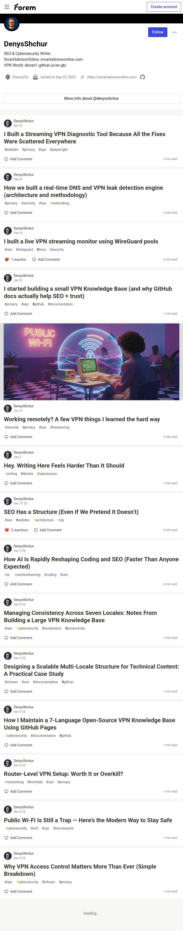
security (28, 203)
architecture (43, 520)
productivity (75, 628)
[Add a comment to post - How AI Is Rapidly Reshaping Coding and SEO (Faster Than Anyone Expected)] (18, 584)
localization (51, 628)
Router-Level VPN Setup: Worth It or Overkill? (63, 774)
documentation (60, 304)
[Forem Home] (25, 7)
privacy (28, 149)
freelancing (59, 427)
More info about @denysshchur (91, 98)
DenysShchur (24, 121)
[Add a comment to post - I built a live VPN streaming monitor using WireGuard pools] (15, 259)
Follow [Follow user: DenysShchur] (157, 32)
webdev (11, 149)
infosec (11, 682)
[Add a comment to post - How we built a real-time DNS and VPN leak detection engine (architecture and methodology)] (18, 213)
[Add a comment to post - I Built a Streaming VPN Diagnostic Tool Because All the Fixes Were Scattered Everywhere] (18, 159)
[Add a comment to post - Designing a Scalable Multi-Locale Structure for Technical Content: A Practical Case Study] (18, 691)
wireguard (24, 249)
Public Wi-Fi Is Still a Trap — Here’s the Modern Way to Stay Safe (88, 820)
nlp (60, 520)
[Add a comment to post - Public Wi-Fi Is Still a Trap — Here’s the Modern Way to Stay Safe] (18, 838)
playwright (59, 149)
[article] (91, 399)
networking (59, 203)
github (38, 304)
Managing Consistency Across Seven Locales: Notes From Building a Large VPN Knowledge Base (80, 617)
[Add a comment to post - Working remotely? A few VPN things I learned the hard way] (18, 437)
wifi (34, 828)
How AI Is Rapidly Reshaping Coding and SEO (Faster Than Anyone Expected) (91, 563)
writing (11, 473)
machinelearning (27, 574)
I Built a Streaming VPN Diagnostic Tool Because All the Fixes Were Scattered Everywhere (84, 138)
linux (41, 249)
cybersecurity (27, 628)
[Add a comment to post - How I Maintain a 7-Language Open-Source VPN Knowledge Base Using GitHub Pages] (18, 745)
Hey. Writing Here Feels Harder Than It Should (64, 465)
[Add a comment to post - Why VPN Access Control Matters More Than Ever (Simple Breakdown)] (18, 891)
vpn (42, 149)
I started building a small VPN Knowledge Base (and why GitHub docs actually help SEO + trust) (88, 292)
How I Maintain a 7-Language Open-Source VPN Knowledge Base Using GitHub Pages (89, 724)
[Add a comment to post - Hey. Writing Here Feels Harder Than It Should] (18, 483)
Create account (164, 6)
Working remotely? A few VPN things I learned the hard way (82, 419)
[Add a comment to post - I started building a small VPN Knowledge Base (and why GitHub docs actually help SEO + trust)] (18, 314)
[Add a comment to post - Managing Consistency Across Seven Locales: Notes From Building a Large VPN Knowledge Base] (18, 638)
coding (50, 574)
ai (7, 574)
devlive (27, 473)
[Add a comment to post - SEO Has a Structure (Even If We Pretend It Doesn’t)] (16, 530)
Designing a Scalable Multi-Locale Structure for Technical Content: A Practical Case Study (91, 670)
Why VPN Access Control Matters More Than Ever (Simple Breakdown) (80, 870)
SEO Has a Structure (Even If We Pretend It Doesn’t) (71, 512)
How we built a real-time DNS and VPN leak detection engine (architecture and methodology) (83, 191)
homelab (35, 782)
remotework (63, 828)
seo (8, 520)
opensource (47, 473)
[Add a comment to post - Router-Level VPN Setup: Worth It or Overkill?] (18, 791)
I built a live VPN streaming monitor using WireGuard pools (81, 241)
